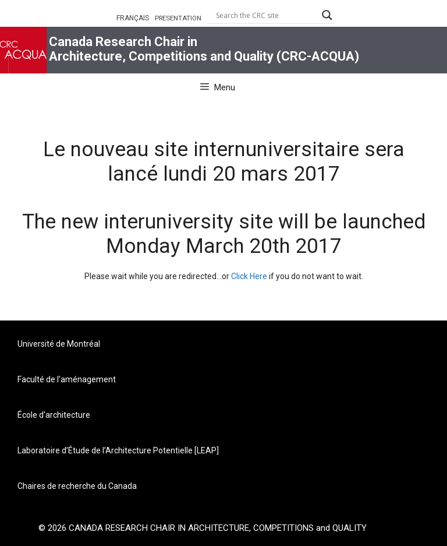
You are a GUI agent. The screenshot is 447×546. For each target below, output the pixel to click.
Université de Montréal (58, 343)
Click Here (249, 276)
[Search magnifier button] (327, 15)
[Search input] (266, 15)
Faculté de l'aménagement (66, 379)
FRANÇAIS (132, 18)
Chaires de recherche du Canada (77, 486)
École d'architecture (53, 415)
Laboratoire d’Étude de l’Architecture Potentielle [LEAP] (118, 450)
